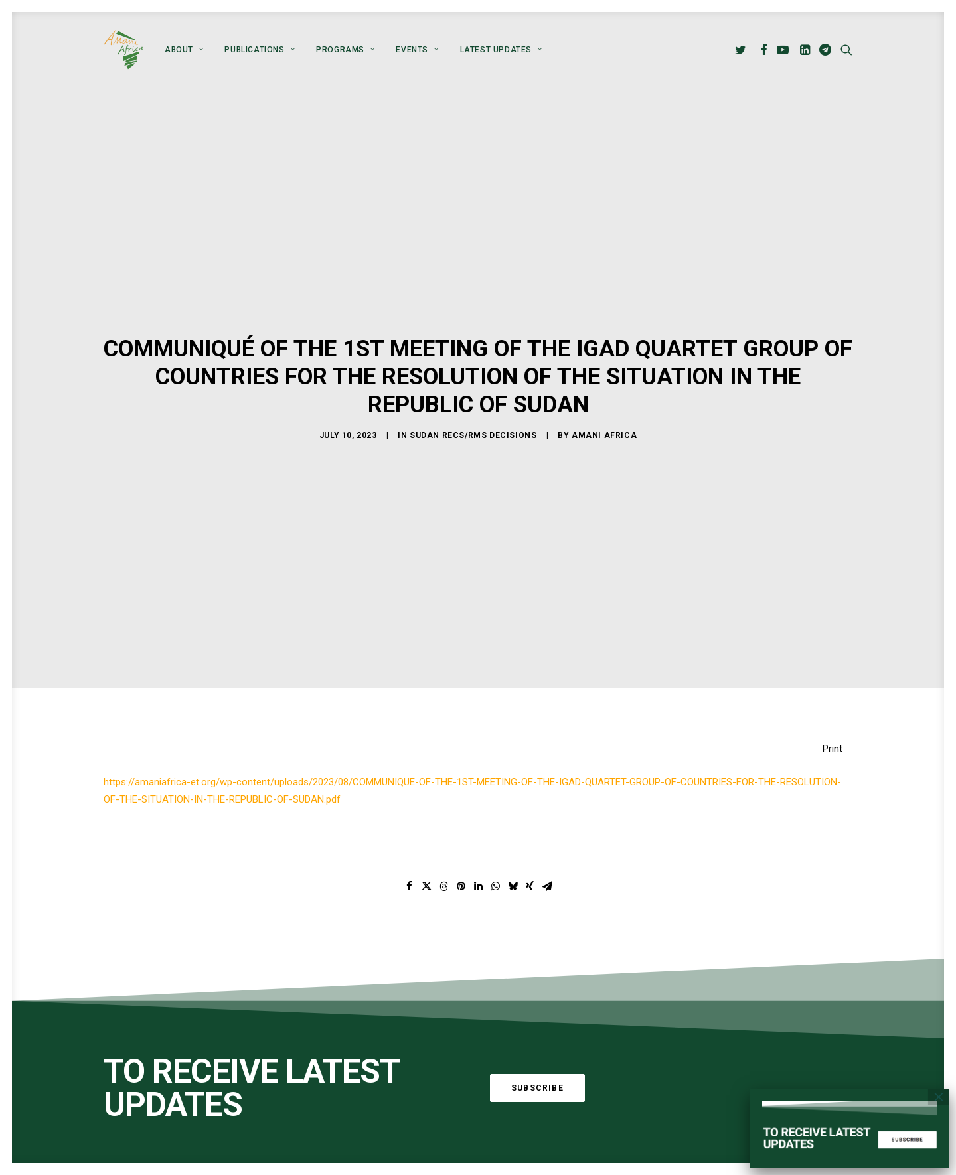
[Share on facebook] (409, 773)
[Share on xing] (530, 773)
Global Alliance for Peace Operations (184, 1093)
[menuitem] (183, 50)
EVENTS (417, 49)
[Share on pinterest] (461, 773)
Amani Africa (604, 379)
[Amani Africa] (123, 50)
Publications (259, 49)
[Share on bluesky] (512, 773)
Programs (345, 49)
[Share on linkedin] (478, 773)
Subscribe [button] (537, 974)
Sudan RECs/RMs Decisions (473, 379)
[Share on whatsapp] (495, 773)
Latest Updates (501, 49)
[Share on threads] (443, 773)
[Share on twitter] (426, 773)
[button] (742, 50)
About (184, 49)
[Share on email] (547, 773)
